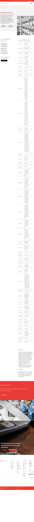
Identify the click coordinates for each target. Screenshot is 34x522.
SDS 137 (20, 281)
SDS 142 (20, 307)
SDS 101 (20, 74)
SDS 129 (20, 255)
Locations (21, 0)
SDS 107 (20, 158)
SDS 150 (20, 333)
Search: (24, 40)
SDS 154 (20, 341)
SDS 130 (20, 259)
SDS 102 (20, 88)
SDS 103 (20, 113)
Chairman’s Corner (18, 469)
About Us (18, 462)
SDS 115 (20, 211)
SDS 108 (20, 163)
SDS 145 (20, 315)
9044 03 (20, 71)
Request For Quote (24, 465)
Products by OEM (12, 464)
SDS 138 (20, 290)
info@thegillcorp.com (24, 372)
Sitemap (16, 487)
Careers (12, 0)
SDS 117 (20, 223)
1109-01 (20, 44)
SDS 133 (20, 262)
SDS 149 (20, 328)
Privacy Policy (20, 487)
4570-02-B (21, 53)
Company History (18, 464)
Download (32, 43)
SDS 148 (20, 325)
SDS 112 (20, 172)
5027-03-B (21, 63)
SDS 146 (20, 319)
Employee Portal (24, 474)
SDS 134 (20, 266)
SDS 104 (20, 129)
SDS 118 (20, 234)
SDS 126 (20, 247)
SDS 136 (20, 271)
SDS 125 (20, 242)
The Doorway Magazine (18, 466)
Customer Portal (24, 476)
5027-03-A (21, 57)
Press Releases (19, 467)
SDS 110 (20, 167)
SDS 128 (20, 252)
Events (24, 469)
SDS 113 (20, 182)
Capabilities (12, 466)
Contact (24, 462)
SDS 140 (20, 296)
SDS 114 (20, 196)
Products (12, 462)
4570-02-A (21, 48)
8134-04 (20, 67)
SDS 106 (20, 154)
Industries (12, 465)
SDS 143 (20, 312)
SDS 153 (20, 338)
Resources (18, 472)
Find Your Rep (16, 0)
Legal (24, 487)
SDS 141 (20, 302)
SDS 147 (20, 322)
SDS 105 (20, 142)
